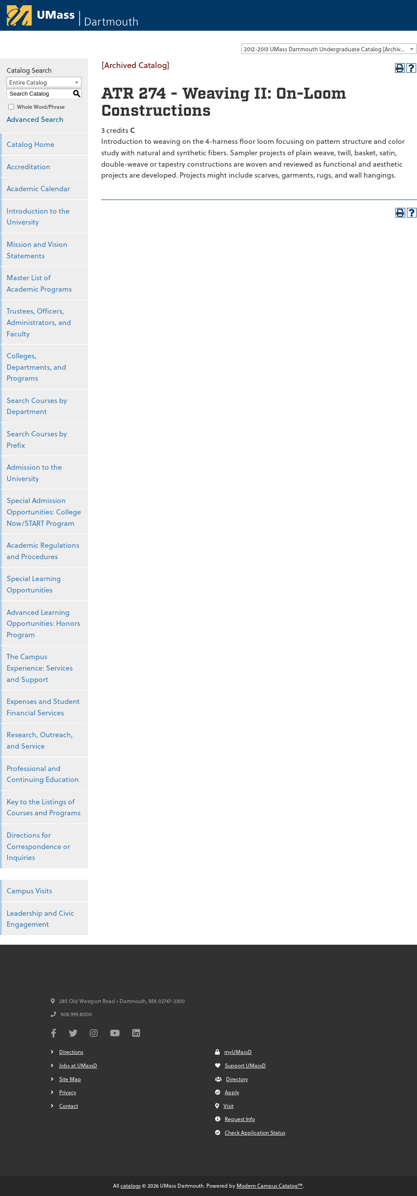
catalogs (130, 1185)
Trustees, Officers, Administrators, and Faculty (39, 322)
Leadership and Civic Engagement (40, 918)
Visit (224, 1106)
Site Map (70, 1079)
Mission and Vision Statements (37, 250)
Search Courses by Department (37, 406)
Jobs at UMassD (78, 1065)
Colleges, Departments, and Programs (36, 366)
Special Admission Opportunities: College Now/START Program (44, 511)
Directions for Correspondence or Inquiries (38, 846)
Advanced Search (35, 119)
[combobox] (329, 48)
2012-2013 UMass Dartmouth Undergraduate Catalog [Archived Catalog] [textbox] (330, 49)
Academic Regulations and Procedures (43, 550)
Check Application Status (250, 1132)
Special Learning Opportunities (34, 584)
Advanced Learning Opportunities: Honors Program (43, 623)
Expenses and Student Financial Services (43, 707)
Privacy (67, 1092)
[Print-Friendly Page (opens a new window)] (400, 68)
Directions (71, 1052)
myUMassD (233, 1052)
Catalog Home (30, 144)
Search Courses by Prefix (37, 439)
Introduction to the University (38, 216)
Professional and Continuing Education (43, 774)
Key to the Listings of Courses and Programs (44, 807)
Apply (227, 1092)
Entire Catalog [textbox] (28, 82)
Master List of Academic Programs (39, 283)
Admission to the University (34, 472)
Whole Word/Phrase (41, 107)
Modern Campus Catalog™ (270, 1185)
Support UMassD (240, 1065)
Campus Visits (29, 890)
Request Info (235, 1119)
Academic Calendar (38, 188)
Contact (68, 1106)
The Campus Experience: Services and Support (40, 667)
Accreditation (28, 166)
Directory (231, 1079)
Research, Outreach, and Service (40, 740)
